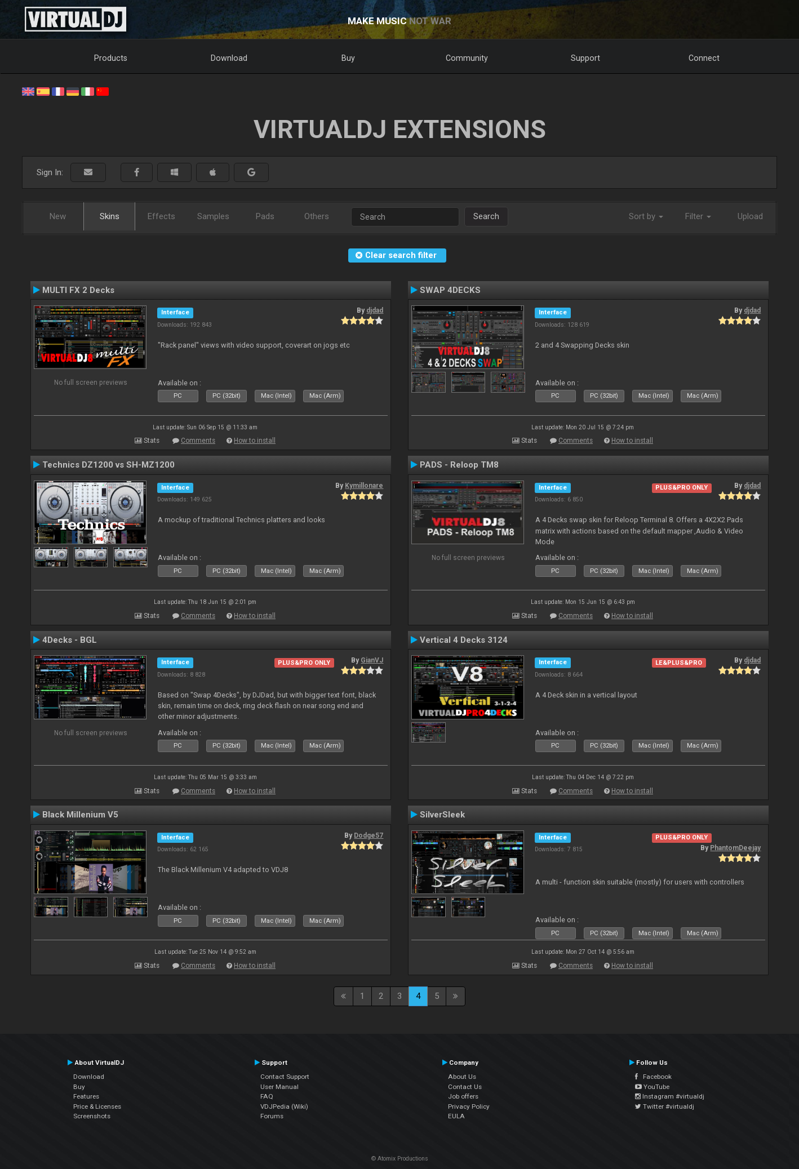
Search (486, 216)
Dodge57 (368, 835)
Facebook (653, 1077)
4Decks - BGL (69, 640)
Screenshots (91, 1116)
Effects (161, 216)
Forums (271, 1116)
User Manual (279, 1087)
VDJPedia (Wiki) (284, 1106)
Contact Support (284, 1077)
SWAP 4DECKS (450, 290)
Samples (213, 216)
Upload (750, 216)
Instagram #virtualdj (669, 1096)
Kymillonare (364, 486)
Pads (265, 216)
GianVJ (372, 660)
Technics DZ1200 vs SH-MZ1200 (108, 465)
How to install (255, 441)
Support (585, 58)
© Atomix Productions (399, 1158)
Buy (348, 58)
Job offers (463, 1096)
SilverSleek (442, 815)
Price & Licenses (97, 1106)
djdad (374, 310)
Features (86, 1096)
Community (467, 58)
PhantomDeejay (735, 848)
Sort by (646, 216)
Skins (109, 216)
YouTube (652, 1087)
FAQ (266, 1096)
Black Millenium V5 (80, 815)
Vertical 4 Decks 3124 (464, 640)
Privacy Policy (469, 1106)
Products (110, 58)
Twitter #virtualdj (664, 1106)
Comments (198, 441)
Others (316, 216)
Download (229, 58)
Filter (698, 216)
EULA (456, 1116)
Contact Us (465, 1087)
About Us (462, 1077)
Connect (704, 58)
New (58, 216)
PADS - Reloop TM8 (459, 465)
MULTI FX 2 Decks (78, 290)
